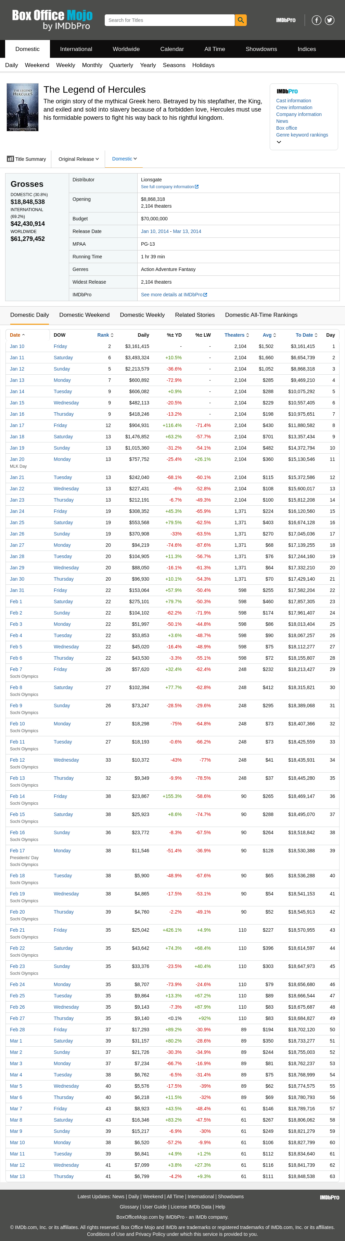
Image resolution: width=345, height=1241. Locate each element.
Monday (62, 380)
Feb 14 (17, 796)
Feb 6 (16, 658)
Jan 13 (17, 380)
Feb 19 (17, 893)
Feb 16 (17, 832)
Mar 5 (16, 1086)
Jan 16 (17, 414)
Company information (299, 114)
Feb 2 (16, 613)
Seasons (174, 65)
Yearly (148, 65)
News (282, 121)
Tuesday (63, 391)
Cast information (293, 100)
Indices (307, 49)
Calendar (172, 49)
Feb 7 (16, 669)
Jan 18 (17, 436)
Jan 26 (17, 534)
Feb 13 (17, 778)
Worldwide (126, 49)
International (76, 49)
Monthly (92, 65)
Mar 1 (16, 1041)
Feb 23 (17, 966)
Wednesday (66, 402)
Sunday (62, 369)
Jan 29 (17, 567)
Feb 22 (17, 948)
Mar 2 (16, 1052)
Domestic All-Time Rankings (261, 315)
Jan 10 (17, 346)
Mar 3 (16, 1063)
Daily (11, 65)
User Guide (155, 1207)
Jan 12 (17, 369)
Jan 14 (17, 391)
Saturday (63, 357)
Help (220, 1207)
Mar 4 (16, 1074)
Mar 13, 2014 (187, 231)
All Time (215, 49)
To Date (304, 335)
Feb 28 (17, 1029)
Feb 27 (17, 1018)
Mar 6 (16, 1097)
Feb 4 (16, 635)
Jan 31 (17, 590)
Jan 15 (17, 402)
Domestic (27, 49)
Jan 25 (17, 522)
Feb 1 (16, 601)
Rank (103, 335)
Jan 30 (17, 579)
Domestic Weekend (84, 315)
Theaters (234, 335)
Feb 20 (17, 912)
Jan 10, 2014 (155, 231)
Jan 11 (17, 357)
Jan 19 (17, 448)
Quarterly (121, 65)
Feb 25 (17, 995)
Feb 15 (17, 814)
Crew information (294, 107)
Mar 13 (17, 1176)
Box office (286, 128)
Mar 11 (17, 1153)
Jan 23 (17, 500)
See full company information (170, 186)
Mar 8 (16, 1120)
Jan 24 (17, 511)
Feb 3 (16, 624)
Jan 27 (17, 545)
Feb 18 (17, 875)
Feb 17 (17, 850)
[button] (304, 138)
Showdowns (261, 49)
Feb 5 (16, 646)
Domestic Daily (29, 315)
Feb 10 (17, 723)
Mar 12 (17, 1165)
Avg (267, 335)
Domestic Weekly (142, 315)
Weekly (65, 65)
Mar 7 (16, 1108)
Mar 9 (16, 1131)
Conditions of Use (106, 1234)
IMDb (201, 1217)
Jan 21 (17, 477)
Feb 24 (17, 984)
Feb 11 (17, 742)
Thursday (64, 414)
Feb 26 (17, 1007)
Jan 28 (17, 556)
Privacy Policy (150, 1234)
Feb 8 (16, 687)
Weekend (37, 65)
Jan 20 (17, 459)
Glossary (129, 1207)
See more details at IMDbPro (174, 294)
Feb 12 (17, 760)
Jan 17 (17, 425)
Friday (60, 346)
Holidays (203, 65)
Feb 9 (16, 705)
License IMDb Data (191, 1207)
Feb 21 (17, 930)
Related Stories (195, 315)
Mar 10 (17, 1142)
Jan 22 (17, 488)
